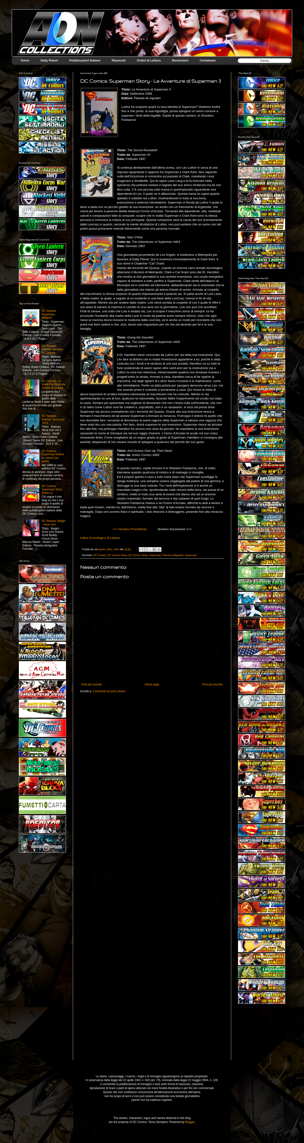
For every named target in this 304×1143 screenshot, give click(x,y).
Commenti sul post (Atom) (109, 691)
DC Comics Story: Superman (144, 555)
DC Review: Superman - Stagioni (49, 314)
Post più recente (91, 684)
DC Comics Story (117, 555)
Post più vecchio (212, 684)
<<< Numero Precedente (129, 529)
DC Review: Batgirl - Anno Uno (54, 522)
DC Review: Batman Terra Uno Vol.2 (53, 419)
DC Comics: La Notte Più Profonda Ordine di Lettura (54, 384)
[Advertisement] (261, 1035)
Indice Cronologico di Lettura (100, 538)
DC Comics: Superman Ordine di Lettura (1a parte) (53, 456)
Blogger (190, 1122)
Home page (152, 684)
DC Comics (99, 555)
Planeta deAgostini (173, 555)
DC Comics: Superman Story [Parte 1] (52, 489)
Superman (191, 555)
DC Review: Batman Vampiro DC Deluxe (52, 349)
